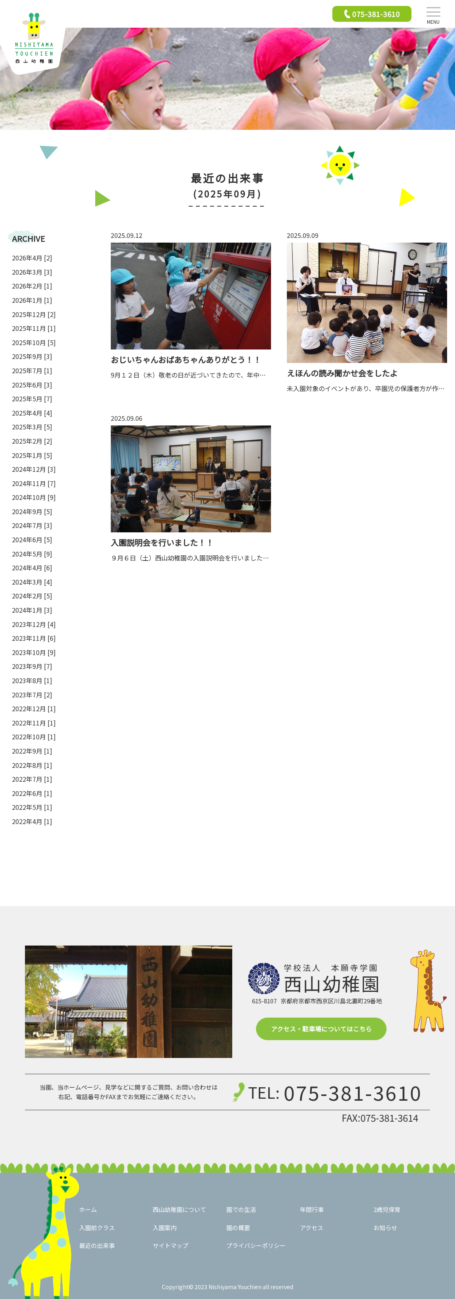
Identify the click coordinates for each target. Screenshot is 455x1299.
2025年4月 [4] (32, 413)
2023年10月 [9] (34, 652)
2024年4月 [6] (32, 567)
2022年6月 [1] (32, 793)
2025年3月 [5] (32, 426)
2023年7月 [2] (32, 694)
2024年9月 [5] (32, 511)
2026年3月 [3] (32, 272)
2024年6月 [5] (32, 539)
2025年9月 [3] (32, 356)
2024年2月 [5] (32, 595)
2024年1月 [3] (32, 610)
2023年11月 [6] (34, 638)
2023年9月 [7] (32, 666)
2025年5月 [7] (32, 398)
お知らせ (385, 1227)
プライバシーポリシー (256, 1245)
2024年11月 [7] (34, 483)
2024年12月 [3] (34, 469)
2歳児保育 (386, 1209)
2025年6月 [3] (32, 384)
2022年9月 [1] (32, 751)
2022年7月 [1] (32, 779)
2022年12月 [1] (34, 708)
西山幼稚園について (179, 1209)
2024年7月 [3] (32, 525)
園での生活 (241, 1209)
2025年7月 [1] (32, 370)
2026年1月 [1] (32, 300)
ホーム (88, 1209)
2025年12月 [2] (34, 314)
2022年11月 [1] (34, 722)
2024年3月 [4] (32, 582)
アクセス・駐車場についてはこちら (321, 1028)
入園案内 (164, 1227)
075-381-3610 (353, 1092)
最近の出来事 (97, 1245)
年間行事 (312, 1209)
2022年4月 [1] (32, 821)
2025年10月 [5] (34, 342)
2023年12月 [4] (34, 624)
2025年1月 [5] (32, 455)
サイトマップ (170, 1245)
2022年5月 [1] (32, 807)
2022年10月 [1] (34, 736)
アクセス (311, 1227)
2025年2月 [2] (32, 441)
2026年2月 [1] (32, 286)
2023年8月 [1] (32, 680)
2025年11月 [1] (34, 328)
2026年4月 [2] (32, 257)
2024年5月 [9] (32, 553)
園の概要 (238, 1227)
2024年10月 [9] (34, 497)
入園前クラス (97, 1227)
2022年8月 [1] (32, 765)
